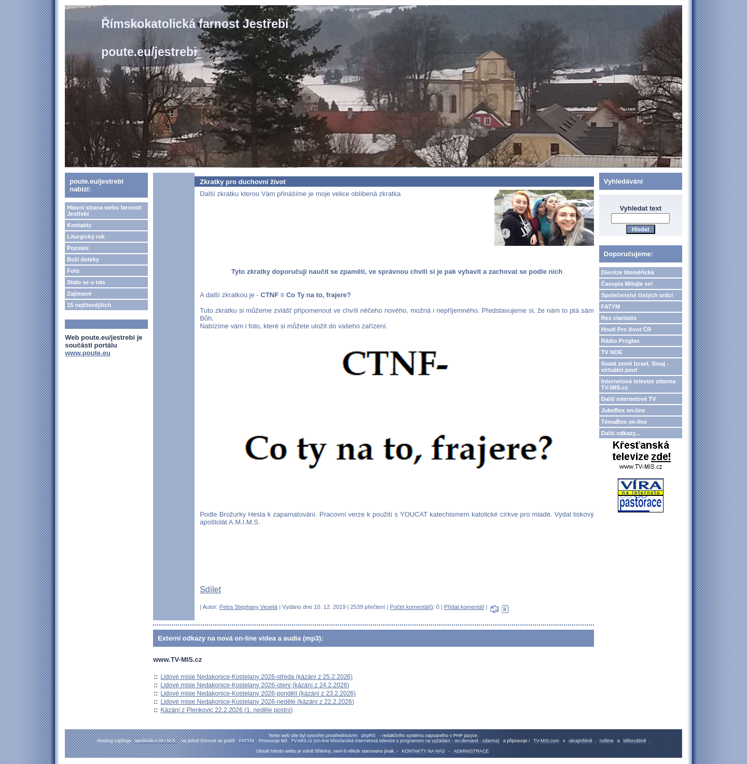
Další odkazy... (620, 433)
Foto (73, 271)
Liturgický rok (86, 236)
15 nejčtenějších (89, 305)
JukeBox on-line (623, 410)
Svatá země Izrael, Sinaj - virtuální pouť (635, 366)
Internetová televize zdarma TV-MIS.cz (638, 384)
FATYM (610, 306)
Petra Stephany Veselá (248, 607)
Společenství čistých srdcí (637, 295)
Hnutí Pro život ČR (626, 329)
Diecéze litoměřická (627, 272)
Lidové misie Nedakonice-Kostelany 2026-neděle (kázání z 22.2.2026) (257, 701)
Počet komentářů (411, 607)
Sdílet (210, 589)
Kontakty (79, 225)
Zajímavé (79, 293)
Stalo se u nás (86, 282)
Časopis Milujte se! (627, 284)
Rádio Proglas (620, 341)
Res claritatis (619, 318)
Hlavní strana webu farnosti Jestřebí (104, 210)
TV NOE (611, 352)
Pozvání (78, 248)
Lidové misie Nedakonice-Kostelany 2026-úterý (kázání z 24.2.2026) (255, 685)
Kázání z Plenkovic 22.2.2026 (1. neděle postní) (227, 710)
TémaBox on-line (624, 422)
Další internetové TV (628, 399)
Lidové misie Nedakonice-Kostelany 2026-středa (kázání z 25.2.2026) (257, 676)
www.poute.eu (87, 353)
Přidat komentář (464, 607)
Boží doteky (83, 259)
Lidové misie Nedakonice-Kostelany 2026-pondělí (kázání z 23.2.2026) (258, 693)
